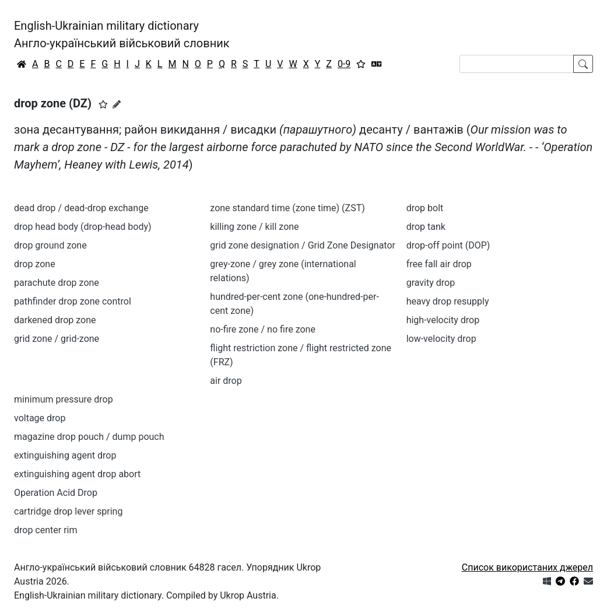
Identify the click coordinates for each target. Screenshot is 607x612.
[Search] (516, 64)
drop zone (34, 264)
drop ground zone (50, 245)
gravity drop (430, 282)
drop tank (425, 226)
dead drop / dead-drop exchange (81, 208)
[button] (103, 104)
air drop (225, 380)
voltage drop (39, 418)
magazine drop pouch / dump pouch (89, 436)
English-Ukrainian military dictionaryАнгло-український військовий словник (122, 34)
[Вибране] (361, 64)
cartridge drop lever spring (68, 511)
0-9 (344, 63)
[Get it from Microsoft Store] (547, 581)
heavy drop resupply (447, 301)
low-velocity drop (441, 338)
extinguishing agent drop (65, 455)
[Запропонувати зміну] (117, 104)
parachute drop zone (56, 282)
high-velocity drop (443, 320)
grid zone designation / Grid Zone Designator (302, 245)
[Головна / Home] (21, 64)
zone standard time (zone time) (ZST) (287, 208)
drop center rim (46, 530)
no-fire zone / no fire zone (262, 329)
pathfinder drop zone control (72, 301)
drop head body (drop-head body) (83, 226)
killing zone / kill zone (254, 226)
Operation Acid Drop (55, 492)
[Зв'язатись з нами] (588, 581)
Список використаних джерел (527, 567)
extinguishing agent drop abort (77, 474)
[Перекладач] (377, 64)
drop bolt (425, 208)
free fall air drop (439, 264)
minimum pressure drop (63, 399)
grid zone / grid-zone (56, 338)
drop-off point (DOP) (448, 245)
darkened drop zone (55, 320)
